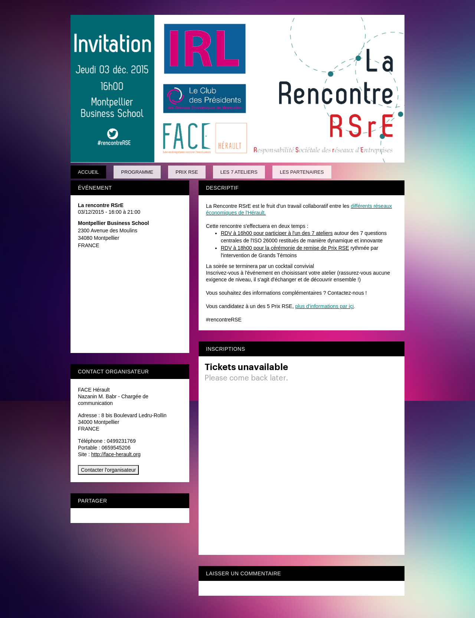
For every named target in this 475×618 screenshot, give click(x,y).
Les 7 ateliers (239, 172)
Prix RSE (187, 172)
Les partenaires (302, 172)
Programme (137, 172)
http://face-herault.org (116, 454)
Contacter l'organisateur (108, 470)
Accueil (88, 172)
